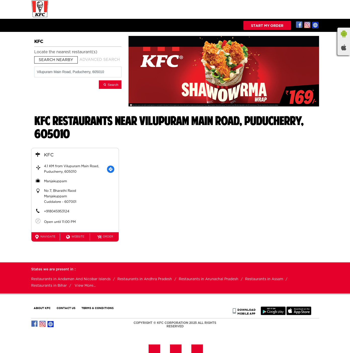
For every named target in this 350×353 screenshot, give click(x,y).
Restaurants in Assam (264, 279)
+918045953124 (56, 211)
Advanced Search (99, 60)
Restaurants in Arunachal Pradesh (208, 279)
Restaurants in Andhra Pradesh (144, 279)
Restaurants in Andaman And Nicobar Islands (71, 279)
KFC (49, 155)
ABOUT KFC (42, 308)
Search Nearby (56, 60)
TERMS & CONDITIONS (97, 308)
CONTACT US (66, 308)
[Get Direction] (111, 169)
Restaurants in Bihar (49, 285)
